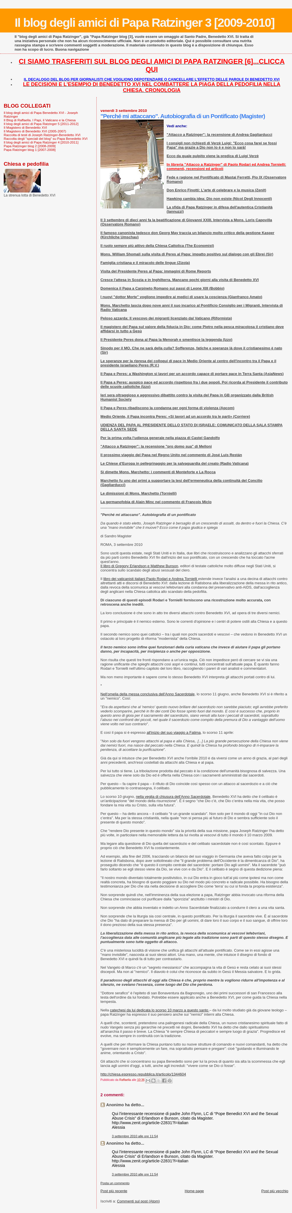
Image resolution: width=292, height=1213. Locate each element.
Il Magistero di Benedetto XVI (25, 127)
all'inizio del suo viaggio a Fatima (174, 732)
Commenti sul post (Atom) (138, 1201)
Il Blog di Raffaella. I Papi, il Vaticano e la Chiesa (40, 120)
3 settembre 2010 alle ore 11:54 (135, 1136)
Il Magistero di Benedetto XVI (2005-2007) (35, 131)
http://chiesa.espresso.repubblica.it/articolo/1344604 (143, 1074)
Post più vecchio (274, 1191)
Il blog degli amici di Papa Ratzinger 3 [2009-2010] (144, 22)
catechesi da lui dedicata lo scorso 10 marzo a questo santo (159, 1010)
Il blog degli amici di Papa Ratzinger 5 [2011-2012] (41, 124)
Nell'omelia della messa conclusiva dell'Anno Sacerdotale (147, 694)
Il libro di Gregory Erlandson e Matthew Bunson (139, 566)
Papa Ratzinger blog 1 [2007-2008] (30, 149)
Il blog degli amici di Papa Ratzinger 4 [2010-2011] (41, 142)
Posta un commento (114, 1183)
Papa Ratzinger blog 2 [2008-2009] (30, 146)
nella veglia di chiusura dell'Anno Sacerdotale (173, 796)
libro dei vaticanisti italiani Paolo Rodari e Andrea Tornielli (150, 579)
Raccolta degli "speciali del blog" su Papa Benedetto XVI (46, 138)
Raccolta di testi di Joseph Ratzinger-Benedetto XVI (42, 135)
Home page (194, 1191)
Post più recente (113, 1191)
